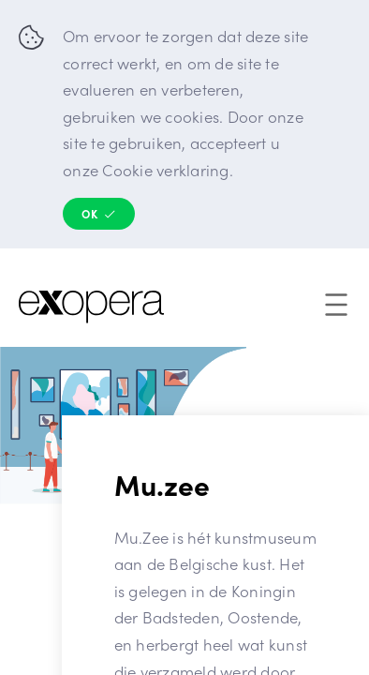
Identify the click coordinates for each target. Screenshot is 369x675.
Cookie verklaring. (167, 169)
